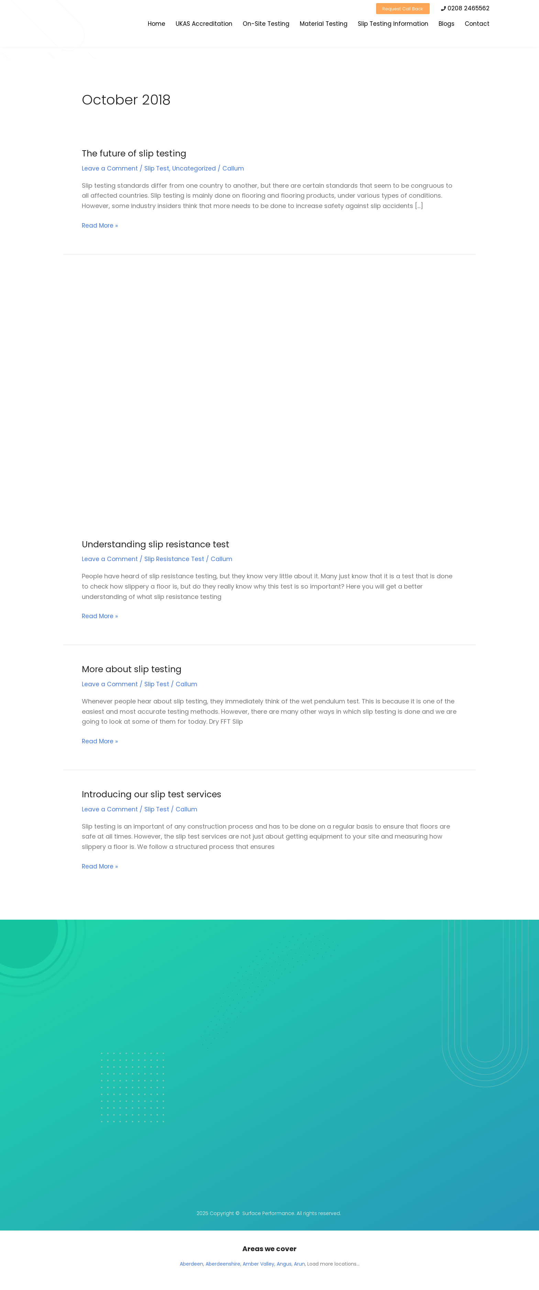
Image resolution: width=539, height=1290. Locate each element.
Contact (477, 25)
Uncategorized (196, 168)
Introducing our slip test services (155, 794)
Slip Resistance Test (175, 559)
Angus (284, 1263)
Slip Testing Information (393, 25)
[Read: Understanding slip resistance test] (186, 400)
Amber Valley (258, 1263)
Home (156, 25)
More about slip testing (133, 669)
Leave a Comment (110, 168)
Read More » (100, 225)
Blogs (446, 25)
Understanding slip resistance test (158, 544)
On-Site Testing (266, 25)
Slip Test (157, 168)
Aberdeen (191, 1263)
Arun (299, 1263)
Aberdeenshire (223, 1263)
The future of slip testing (136, 153)
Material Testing (324, 25)
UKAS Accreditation (204, 25)
